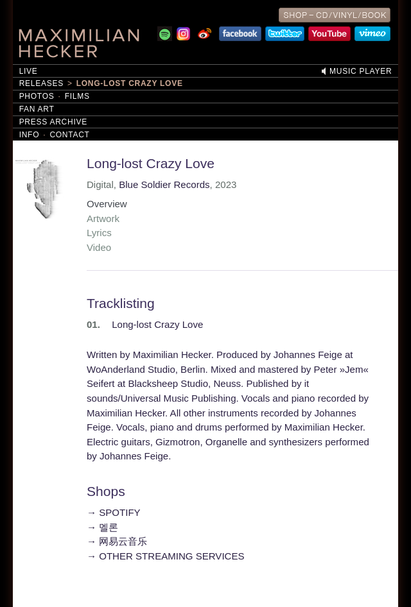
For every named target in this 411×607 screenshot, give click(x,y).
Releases (41, 83)
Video (99, 247)
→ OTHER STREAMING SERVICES (166, 556)
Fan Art (37, 109)
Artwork (103, 218)
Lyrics (99, 232)
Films (77, 96)
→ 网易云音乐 (117, 541)
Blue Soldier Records (164, 184)
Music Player (360, 71)
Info (29, 134)
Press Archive (53, 121)
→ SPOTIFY (114, 512)
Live (28, 71)
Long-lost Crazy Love (129, 83)
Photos (37, 96)
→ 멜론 (102, 527)
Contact (69, 134)
